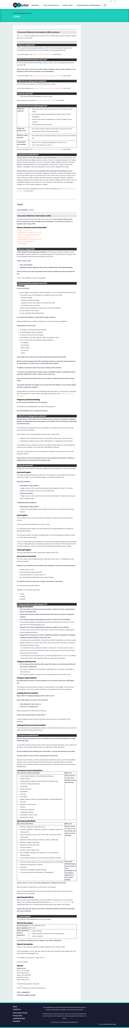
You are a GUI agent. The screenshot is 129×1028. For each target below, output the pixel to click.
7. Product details (22, 243)
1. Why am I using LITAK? (24, 230)
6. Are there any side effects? (25, 241)
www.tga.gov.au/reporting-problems (60, 902)
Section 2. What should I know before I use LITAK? (47, 75)
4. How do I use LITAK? (24, 237)
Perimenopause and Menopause (88, 5)
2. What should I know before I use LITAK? (29, 232)
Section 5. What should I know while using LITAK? (47, 149)
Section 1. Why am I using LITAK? (42, 54)
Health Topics (68, 5)
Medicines (35, 5)
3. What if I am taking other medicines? (28, 234)
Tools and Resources (50, 5)
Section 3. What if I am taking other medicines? (48, 88)
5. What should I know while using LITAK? (29, 239)
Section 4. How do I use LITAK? (46, 100)
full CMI (21, 35)
